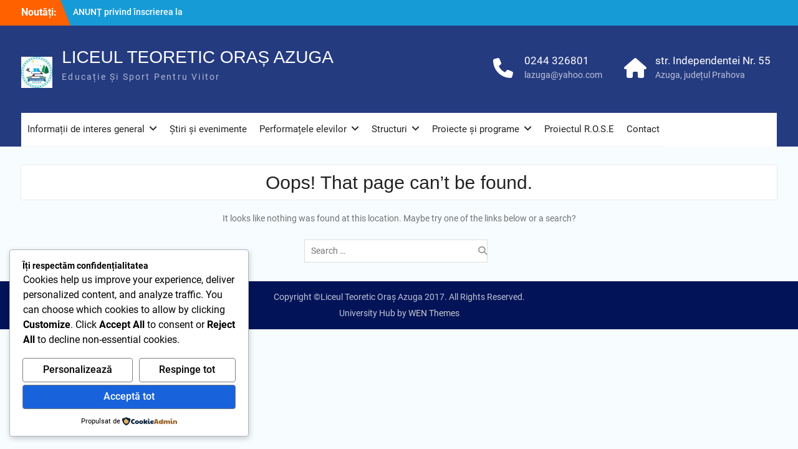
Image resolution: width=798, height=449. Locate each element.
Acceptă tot (129, 396)
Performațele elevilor (303, 129)
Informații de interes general (86, 129)
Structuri (389, 129)
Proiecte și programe (475, 129)
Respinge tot (187, 369)
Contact (643, 129)
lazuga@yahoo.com (563, 75)
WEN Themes (433, 313)
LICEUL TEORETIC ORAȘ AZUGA (198, 57)
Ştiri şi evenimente (208, 129)
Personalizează (77, 369)
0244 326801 (556, 60)
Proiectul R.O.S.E (579, 129)
